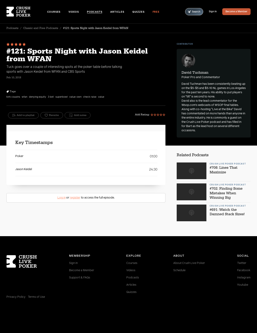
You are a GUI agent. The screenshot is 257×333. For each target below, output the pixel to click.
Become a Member (236, 11)
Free (156, 12)
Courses (54, 12)
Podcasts (94, 12)
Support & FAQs (79, 277)
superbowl (61, 97)
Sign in (73, 263)
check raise (89, 97)
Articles (117, 12)
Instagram (244, 277)
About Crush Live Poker (189, 263)
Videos (73, 12)
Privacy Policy (15, 297)
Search (194, 11)
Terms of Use (36, 297)
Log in (61, 197)
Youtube (242, 284)
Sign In (213, 11)
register (75, 197)
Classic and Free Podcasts (40, 28)
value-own (75, 97)
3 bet (51, 97)
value (101, 97)
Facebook (243, 270)
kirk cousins (13, 97)
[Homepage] (26, 11)
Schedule (179, 270)
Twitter (241, 263)
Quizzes (138, 12)
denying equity (37, 97)
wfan (24, 97)
